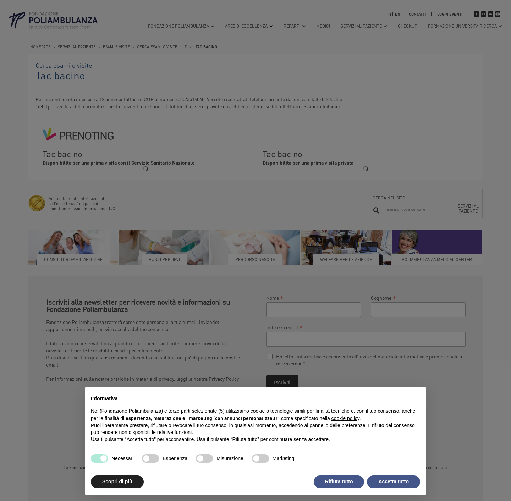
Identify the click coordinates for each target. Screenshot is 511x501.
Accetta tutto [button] (393, 481)
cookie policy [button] (345, 418)
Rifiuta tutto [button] (339, 481)
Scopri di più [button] (117, 481)
